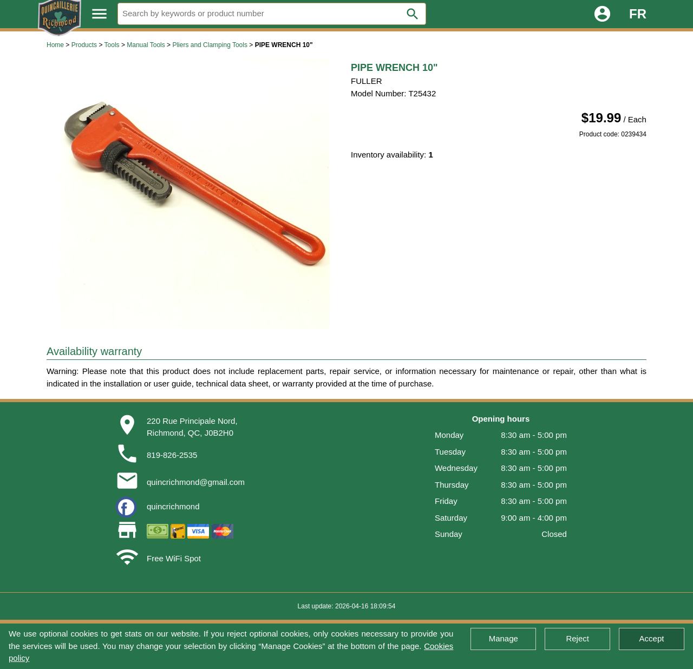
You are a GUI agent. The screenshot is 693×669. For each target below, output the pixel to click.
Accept (651, 638)
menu (99, 13)
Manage (503, 638)
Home (55, 45)
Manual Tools (146, 45)
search (412, 14)
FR (637, 13)
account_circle (602, 13)
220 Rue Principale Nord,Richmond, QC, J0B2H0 (192, 427)
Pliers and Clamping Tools (209, 45)
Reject (577, 638)
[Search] (271, 14)
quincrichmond (173, 506)
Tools (112, 45)
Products (84, 45)
